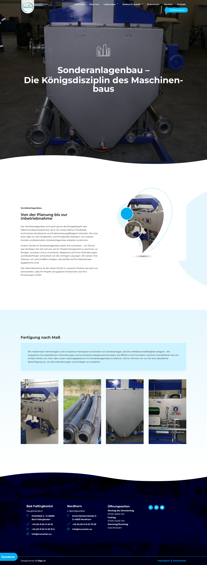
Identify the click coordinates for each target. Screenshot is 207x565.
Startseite (80, 4)
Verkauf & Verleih (131, 4)
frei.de (40, 560)
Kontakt (181, 4)
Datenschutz (179, 560)
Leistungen (110, 4)
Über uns (94, 4)
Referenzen (153, 4)
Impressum (164, 560)
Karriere (168, 4)
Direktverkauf (177, 10)
